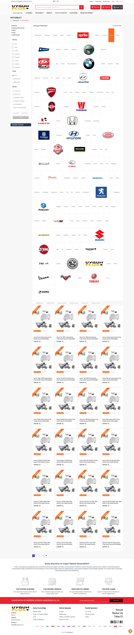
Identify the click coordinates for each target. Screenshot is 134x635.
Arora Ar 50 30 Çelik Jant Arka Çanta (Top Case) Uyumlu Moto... (111, 502)
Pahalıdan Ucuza (18, 97)
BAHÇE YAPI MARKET (86, 13)
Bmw (14, 47)
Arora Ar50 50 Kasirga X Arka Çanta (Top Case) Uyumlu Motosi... (89, 461)
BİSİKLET (49, 13)
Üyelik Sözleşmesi (38, 619)
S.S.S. (113, 1)
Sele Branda (16, 35)
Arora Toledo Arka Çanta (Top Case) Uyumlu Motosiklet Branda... (111, 338)
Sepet (117, 7)
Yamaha (15, 64)
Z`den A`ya (16, 94)
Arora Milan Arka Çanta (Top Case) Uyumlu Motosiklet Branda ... (42, 420)
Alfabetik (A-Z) (40, 303)
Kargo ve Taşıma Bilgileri (40, 614)
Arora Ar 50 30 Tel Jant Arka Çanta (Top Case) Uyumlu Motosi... (89, 502)
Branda (15, 26)
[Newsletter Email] (93, 600)
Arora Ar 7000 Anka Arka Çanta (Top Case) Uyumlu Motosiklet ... (64, 502)
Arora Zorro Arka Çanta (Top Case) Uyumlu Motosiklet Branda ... (42, 338)
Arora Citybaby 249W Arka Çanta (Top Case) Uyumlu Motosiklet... (42, 461)
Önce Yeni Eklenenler (19, 107)
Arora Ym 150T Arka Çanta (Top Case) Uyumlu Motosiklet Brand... (66, 338)
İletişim (91, 1)
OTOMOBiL (29, 13)
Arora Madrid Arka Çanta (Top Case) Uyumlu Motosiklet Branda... (66, 420)
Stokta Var (16, 82)
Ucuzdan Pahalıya (18, 101)
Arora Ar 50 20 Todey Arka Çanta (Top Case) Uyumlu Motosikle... (42, 543)
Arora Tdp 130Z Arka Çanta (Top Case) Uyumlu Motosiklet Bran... (89, 379)
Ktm (14, 44)
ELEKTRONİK (73, 13)
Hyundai (15, 54)
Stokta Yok (16, 79)
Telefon (13, 617)
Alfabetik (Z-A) (50, 303)
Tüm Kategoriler (18, 13)
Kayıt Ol (107, 7)
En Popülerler (17, 104)
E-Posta (13, 622)
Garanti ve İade (64, 619)
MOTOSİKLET (39, 13)
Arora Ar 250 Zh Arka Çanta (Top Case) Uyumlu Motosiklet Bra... (111, 543)
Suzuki (15, 61)
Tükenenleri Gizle (95, 303)
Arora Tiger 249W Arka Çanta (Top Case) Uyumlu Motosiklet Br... (43, 379)
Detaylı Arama (89, 614)
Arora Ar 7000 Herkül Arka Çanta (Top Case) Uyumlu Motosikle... (42, 502)
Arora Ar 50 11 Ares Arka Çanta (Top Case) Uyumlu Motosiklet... (64, 543)
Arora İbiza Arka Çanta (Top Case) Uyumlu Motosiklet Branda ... (111, 420)
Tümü (14, 75)
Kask (14, 32)
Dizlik (14, 30)
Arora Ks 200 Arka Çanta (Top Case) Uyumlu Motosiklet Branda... (89, 420)
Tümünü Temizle (117, 25)
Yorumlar (120, 1)
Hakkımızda (98, 1)
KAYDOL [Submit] (116, 600)
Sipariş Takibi (106, 1)
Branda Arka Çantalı (18, 28)
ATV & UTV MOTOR (61, 13)
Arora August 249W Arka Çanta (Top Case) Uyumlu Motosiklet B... (64, 461)
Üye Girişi (88, 611)
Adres (13, 612)
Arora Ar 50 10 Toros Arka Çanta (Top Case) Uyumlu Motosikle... (88, 543)
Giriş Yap (96, 7)
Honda (15, 51)
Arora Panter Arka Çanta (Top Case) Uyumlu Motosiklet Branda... (111, 379)
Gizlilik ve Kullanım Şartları (67, 617)
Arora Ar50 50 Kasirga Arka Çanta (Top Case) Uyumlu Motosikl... (110, 461)
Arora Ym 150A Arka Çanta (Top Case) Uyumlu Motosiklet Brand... (89, 338)
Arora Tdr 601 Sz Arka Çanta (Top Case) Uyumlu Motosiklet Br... (66, 379)
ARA (20, 117)
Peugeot (16, 57)
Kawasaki (16, 67)
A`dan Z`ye (16, 91)
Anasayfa (16, 20)
